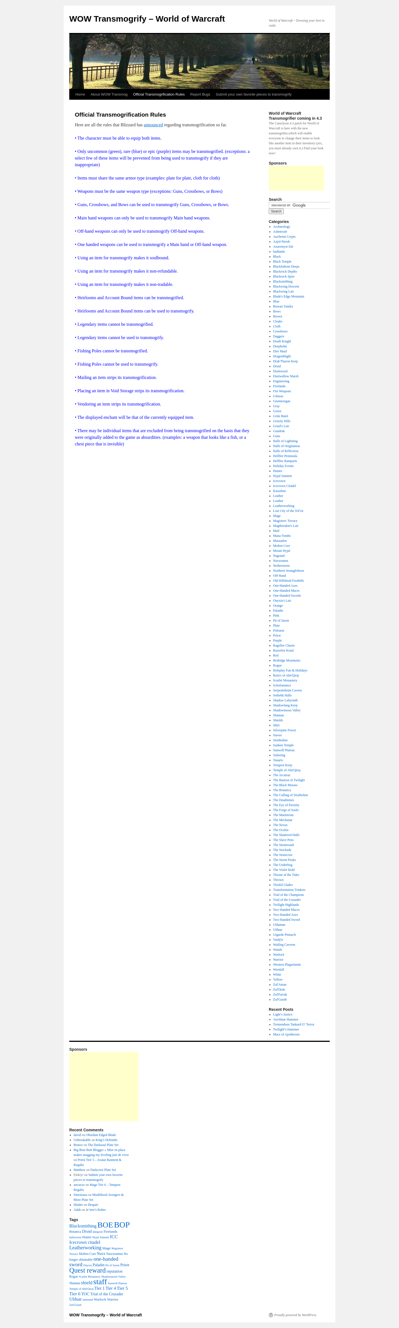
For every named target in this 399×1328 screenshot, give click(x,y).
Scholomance (282, 685)
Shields (278, 720)
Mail (276, 531)
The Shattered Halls (286, 835)
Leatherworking (284, 506)
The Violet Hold (284, 870)
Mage (277, 516)
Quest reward (87, 1270)
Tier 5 (122, 1288)
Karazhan (279, 491)
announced (153, 124)
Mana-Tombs (282, 536)
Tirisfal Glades (283, 885)
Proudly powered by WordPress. (295, 1315)
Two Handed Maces (286, 910)
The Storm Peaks (284, 860)
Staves (277, 735)
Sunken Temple (283, 745)
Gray (276, 406)
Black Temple (282, 261)
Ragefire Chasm (284, 645)
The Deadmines (283, 800)
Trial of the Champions (288, 895)
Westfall (278, 969)
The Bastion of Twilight (289, 780)
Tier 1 (99, 1288)
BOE (105, 1225)
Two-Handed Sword (286, 920)
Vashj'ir (278, 940)
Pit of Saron (281, 620)
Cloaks (277, 321)
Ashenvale (280, 232)
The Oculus (281, 830)
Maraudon (280, 541)
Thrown (278, 880)
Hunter (277, 471)
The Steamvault (283, 845)
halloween (75, 1237)
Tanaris (278, 760)
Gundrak (279, 431)
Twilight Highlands (286, 905)
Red (275, 655)
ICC (114, 1236)
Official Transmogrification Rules (159, 94)
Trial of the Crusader (287, 900)
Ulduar (277, 930)
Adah (77, 1210)
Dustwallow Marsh (286, 376)
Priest (277, 635)
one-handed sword (93, 1261)
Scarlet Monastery (285, 680)
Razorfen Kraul (283, 650)
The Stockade (282, 850)
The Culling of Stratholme (290, 795)
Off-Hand (279, 576)
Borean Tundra (283, 306)
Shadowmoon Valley (287, 710)
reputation (114, 1271)
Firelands (279, 386)
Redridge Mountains (286, 660)
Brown (277, 316)
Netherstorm (281, 566)
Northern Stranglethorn (288, 571)
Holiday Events (283, 466)
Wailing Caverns (284, 945)
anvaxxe (79, 1185)
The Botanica (282, 790)
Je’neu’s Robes (96, 1210)
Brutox (78, 1145)
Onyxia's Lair (282, 601)
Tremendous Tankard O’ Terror (293, 1024)
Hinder (78, 1205)
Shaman (278, 715)
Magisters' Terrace (285, 521)
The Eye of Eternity (286, 805)
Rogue (277, 665)
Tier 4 (111, 1288)
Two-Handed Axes (285, 915)
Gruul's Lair (281, 426)
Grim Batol (280, 416)
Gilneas (278, 396)
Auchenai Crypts (284, 237)
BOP (122, 1224)
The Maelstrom (283, 815)
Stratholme (280, 740)
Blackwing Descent (286, 286)
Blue (276, 301)
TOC (85, 1294)
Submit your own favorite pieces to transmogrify (254, 94)
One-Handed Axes (285, 586)
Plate (276, 625)
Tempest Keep (282, 765)
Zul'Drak (279, 989)
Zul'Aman (280, 984)
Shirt (276, 725)
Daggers (278, 336)
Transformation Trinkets (289, 890)
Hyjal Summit (282, 476)
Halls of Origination (286, 446)
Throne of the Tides (286, 875)
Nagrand (279, 556)
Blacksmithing (283, 281)
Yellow (278, 979)
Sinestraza (80, 1195)
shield (86, 1282)
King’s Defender (107, 1140)
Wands (277, 950)
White (277, 974)
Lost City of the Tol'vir (288, 511)
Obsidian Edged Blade (101, 1135)
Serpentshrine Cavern (287, 690)
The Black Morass (285, 785)
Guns (276, 436)
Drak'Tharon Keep (285, 361)
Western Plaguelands (287, 964)
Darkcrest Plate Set (103, 1170)
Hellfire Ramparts (285, 461)
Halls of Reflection (285, 451)
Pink (276, 615)
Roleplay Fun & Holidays (290, 670)
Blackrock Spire (284, 276)
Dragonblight (282, 356)
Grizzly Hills (281, 421)
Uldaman (279, 925)
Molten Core (281, 546)
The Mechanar (283, 820)
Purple (277, 640)
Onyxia (87, 1265)
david (77, 1135)
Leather (278, 496)
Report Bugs (200, 94)
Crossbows (280, 331)
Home (80, 94)
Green (277, 411)
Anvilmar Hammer (285, 1019)
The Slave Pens (283, 840)
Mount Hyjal (281, 551)
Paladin (278, 610)
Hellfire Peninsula (285, 456)
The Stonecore (283, 855)
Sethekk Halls (282, 695)
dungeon (98, 1231)
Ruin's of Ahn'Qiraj (286, 675)
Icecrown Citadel (284, 486)
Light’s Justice (283, 1014)
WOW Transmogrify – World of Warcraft (147, 18)
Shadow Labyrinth (285, 700)
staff (100, 1281)
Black (277, 256)
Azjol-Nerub (281, 241)
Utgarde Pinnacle (284, 935)
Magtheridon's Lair (286, 526)
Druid (277, 366)
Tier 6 (74, 1293)
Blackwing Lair (283, 291)
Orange (278, 605)
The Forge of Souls (286, 810)
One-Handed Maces (286, 591)
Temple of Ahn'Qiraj (287, 770)
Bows (277, 311)
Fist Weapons (282, 391)
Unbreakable (82, 1140)
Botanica (75, 1232)
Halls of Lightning (285, 441)
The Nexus (280, 825)
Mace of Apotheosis (286, 1034)
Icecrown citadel (84, 1242)
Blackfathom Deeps (286, 266)
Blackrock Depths (285, 271)
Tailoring (279, 755)
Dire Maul (280, 351)
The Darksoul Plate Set (103, 1145)
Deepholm (280, 346)
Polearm (278, 630)
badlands (279, 251)
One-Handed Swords (287, 596)
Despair (93, 1205)
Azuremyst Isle (283, 246)
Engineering (281, 381)
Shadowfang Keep (285, 705)
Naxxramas (280, 561)
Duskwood (280, 371)
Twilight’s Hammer (286, 1029)
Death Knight (282, 341)
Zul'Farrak (280, 994)
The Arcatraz (281, 775)
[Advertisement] (296, 178)
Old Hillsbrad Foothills (288, 581)
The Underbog (283, 865)
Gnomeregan (281, 401)
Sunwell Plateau (284, 750)
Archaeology (281, 227)
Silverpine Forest (284, 730)
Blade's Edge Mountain (288, 296)
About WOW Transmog (109, 94)
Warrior (278, 960)
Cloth (277, 326)
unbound (88, 1299)
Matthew (80, 1170)
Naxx (101, 1253)
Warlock (278, 955)
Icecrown (279, 481)
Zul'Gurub (280, 999)
